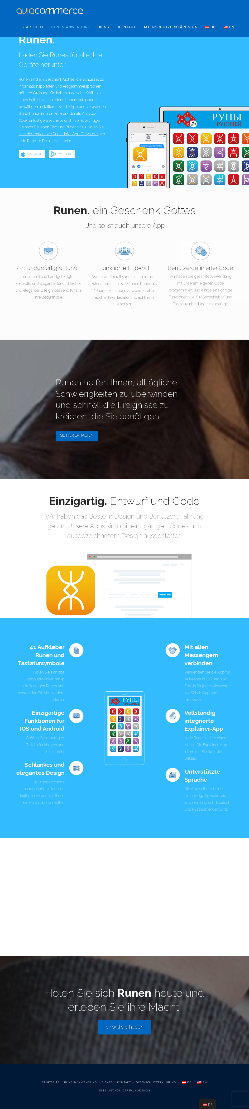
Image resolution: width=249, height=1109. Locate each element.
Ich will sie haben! (125, 1027)
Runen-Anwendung (80, 1082)
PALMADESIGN (139, 1090)
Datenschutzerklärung (156, 1082)
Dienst (106, 1082)
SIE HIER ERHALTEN (76, 435)
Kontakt (124, 1082)
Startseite (50, 1082)
